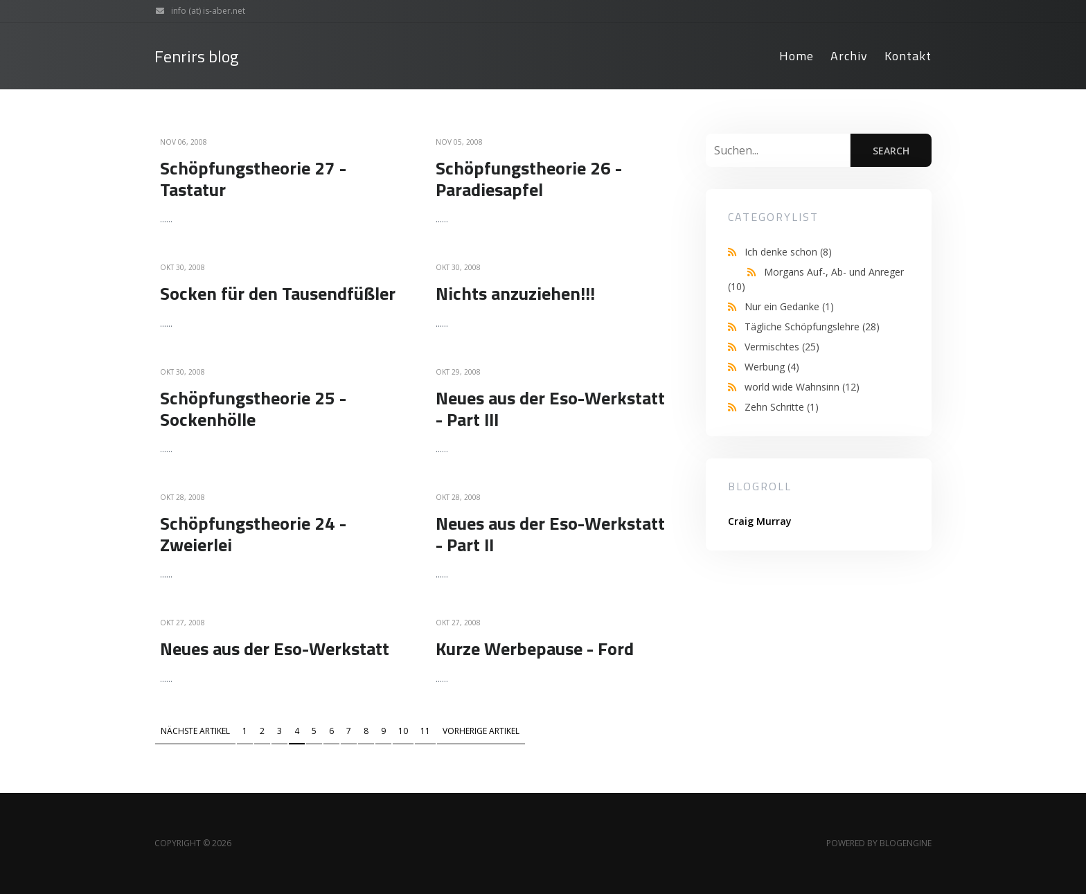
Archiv (849, 55)
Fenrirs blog (196, 56)
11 (425, 731)
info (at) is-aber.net (197, 11)
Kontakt (908, 55)
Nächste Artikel (195, 731)
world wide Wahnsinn (802, 386)
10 (403, 731)
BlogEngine (906, 843)
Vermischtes (782, 346)
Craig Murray (760, 521)
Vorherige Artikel (481, 731)
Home (796, 55)
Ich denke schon (788, 251)
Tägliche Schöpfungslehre (812, 326)
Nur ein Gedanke (789, 306)
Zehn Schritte (782, 406)
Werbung (772, 366)
